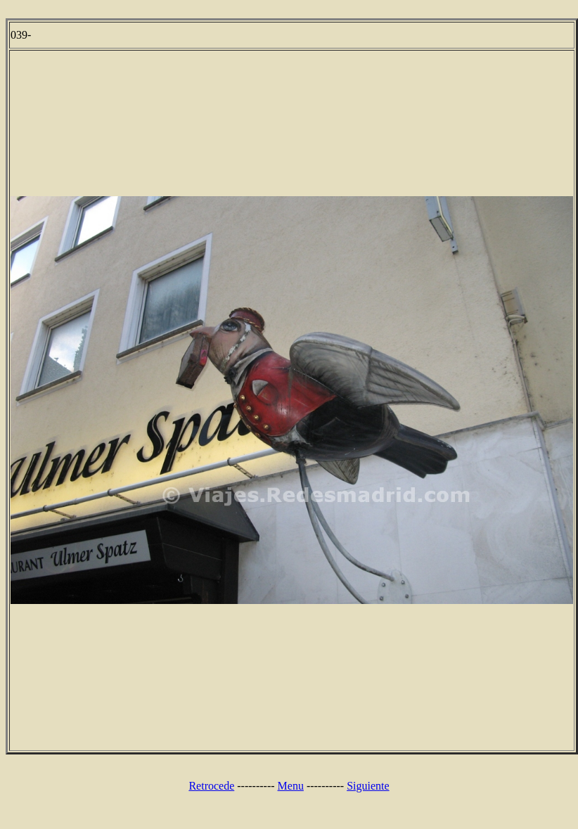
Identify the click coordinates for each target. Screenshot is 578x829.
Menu (291, 786)
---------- (255, 786)
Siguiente (368, 786)
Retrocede (211, 786)
